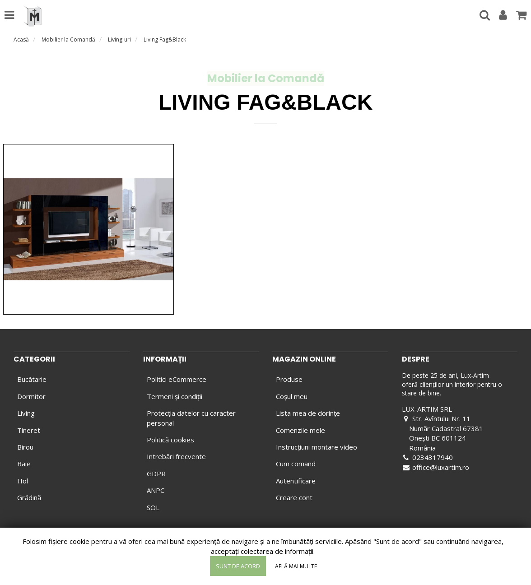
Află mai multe (296, 566)
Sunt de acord (238, 566)
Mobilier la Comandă (68, 39)
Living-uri (119, 39)
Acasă (21, 39)
